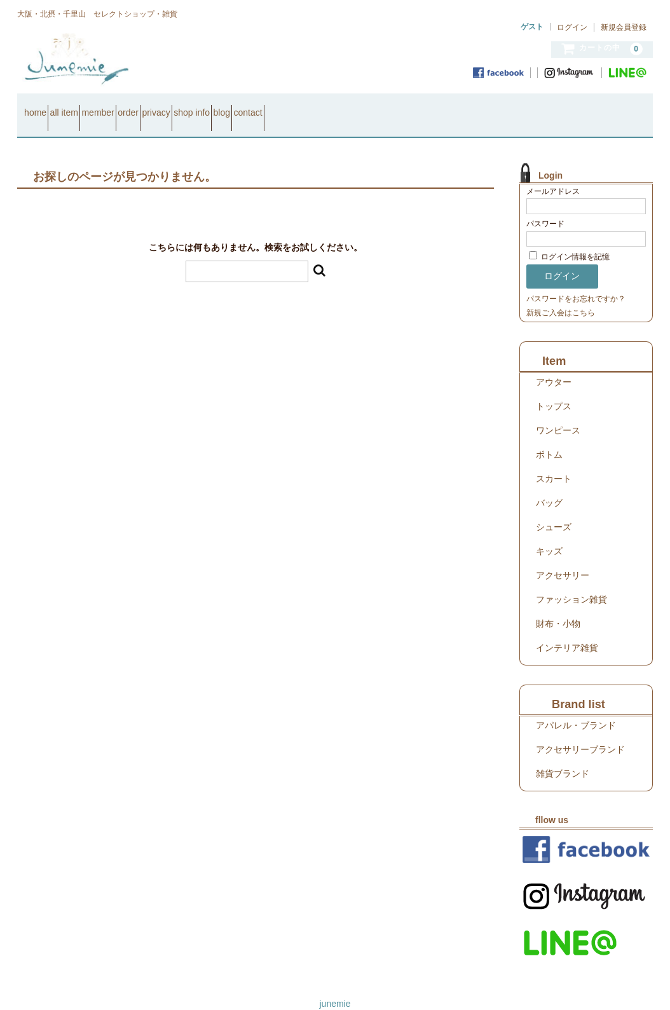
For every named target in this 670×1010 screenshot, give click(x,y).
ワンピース (558, 414)
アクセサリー (562, 559)
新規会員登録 (623, 27)
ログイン (572, 27)
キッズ (549, 534)
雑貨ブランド (562, 757)
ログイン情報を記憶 (569, 240)
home (41, 107)
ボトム (549, 438)
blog (362, 107)
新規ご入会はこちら (560, 296)
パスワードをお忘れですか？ (576, 282)
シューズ (553, 510)
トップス (553, 390)
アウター (553, 365)
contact (411, 107)
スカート (553, 462)
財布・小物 (558, 607)
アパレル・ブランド (576, 709)
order (201, 107)
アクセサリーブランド (580, 733)
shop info (310, 107)
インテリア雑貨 (567, 631)
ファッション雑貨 (571, 583)
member (148, 107)
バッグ (549, 486)
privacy (252, 107)
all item (92, 107)
